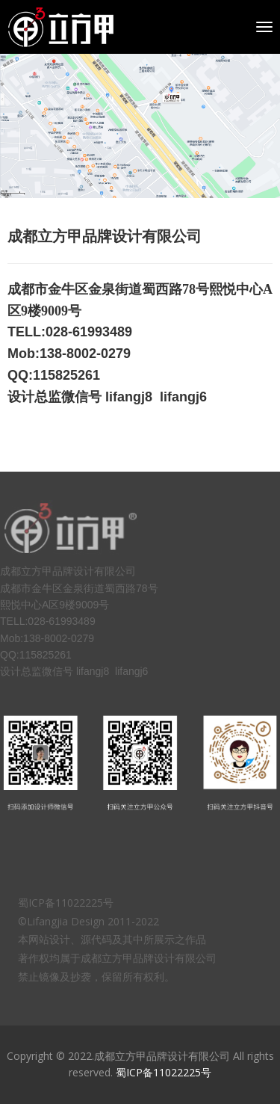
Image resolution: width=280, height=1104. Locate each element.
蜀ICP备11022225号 (163, 1072)
